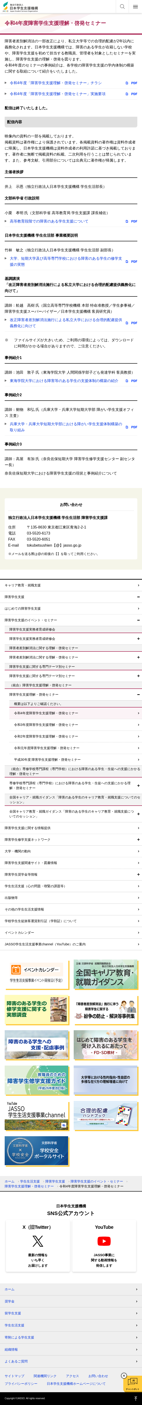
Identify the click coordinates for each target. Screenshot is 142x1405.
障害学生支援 (14, 597)
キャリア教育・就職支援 (23, 585)
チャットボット (132, 1389)
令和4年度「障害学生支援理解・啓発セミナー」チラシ (56, 83)
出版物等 (11, 898)
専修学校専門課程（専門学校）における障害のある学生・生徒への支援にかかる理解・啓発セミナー (70, 785)
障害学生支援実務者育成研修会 (32, 639)
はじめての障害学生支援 (23, 608)
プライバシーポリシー (21, 1383)
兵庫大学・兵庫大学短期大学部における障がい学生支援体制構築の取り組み (66, 427)
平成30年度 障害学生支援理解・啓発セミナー (47, 759)
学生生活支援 (30, 1181)
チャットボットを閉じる (124, 1375)
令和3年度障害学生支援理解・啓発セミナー (46, 725)
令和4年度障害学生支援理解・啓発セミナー (46, 713)
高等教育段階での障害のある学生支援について (49, 221)
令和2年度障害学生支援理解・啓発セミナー (46, 736)
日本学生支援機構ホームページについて (76, 1383)
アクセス (72, 1376)
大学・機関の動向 (18, 851)
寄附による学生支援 (19, 1337)
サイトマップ (14, 1376)
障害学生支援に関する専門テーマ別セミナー (42, 676)
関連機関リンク (45, 1376)
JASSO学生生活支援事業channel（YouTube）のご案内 (45, 944)
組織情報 (11, 1349)
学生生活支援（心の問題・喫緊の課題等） (36, 886)
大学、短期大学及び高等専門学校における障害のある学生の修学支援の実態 (66, 261)
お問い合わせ (98, 1376)
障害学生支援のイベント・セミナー (31, 620)
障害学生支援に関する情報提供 (28, 828)
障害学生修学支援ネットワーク (28, 839)
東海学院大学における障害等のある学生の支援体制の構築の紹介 (64, 381)
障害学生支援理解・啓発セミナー (33, 694)
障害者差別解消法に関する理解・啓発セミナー (43, 657)
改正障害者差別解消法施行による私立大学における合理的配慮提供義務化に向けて (66, 323)
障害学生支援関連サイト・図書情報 (31, 863)
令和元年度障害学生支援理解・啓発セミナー (47, 748)
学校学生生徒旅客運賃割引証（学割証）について (41, 921)
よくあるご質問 (16, 1361)
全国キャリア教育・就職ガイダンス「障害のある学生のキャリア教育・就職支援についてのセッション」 (71, 814)
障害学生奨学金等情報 (21, 874)
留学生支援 (13, 1313)
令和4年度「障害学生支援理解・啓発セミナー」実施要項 (58, 94)
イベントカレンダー (19, 932)
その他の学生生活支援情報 (24, 909)
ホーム (10, 1181)
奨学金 (10, 1301)
